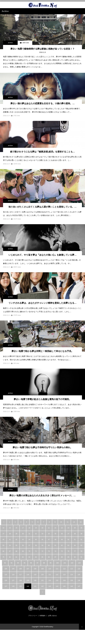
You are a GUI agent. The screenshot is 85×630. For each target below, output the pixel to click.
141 (35, 586)
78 (81, 551)
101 (64, 563)
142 (42, 586)
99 (50, 563)
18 (29, 528)
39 (81, 534)
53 (3, 545)
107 (28, 569)
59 (42, 545)
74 (55, 551)
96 (31, 563)
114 (79, 569)
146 (71, 586)
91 (81, 557)
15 (10, 528)
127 (13, 580)
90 (75, 557)
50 (68, 539)
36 (62, 534)
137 (6, 586)
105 (13, 569)
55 (16, 545)
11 (67, 522)
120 (42, 574)
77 (75, 551)
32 (36, 534)
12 (74, 522)
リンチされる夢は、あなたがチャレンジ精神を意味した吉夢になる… (42, 303)
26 (81, 528)
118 (28, 574)
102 (72, 563)
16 (16, 528)
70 (29, 551)
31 (29, 534)
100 (57, 563)
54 (10, 545)
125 (79, 574)
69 (23, 551)
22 (55, 528)
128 (20, 580)
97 (37, 563)
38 (75, 534)
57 (29, 545)
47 (49, 539)
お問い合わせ (52, 615)
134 (64, 580)
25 (75, 528)
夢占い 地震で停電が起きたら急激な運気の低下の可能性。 (42, 399)
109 (42, 569)
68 (16, 551)
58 (36, 545)
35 (55, 534)
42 (16, 539)
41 (10, 539)
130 (35, 580)
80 (10, 557)
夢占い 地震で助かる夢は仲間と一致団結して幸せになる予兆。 (43, 351)
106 (20, 569)
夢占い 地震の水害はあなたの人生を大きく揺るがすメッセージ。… (42, 495)
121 (49, 574)
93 (11, 563)
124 (71, 574)
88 (62, 557)
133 (57, 580)
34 (49, 534)
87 (55, 557)
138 (13, 586)
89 (68, 557)
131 (42, 580)
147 (79, 586)
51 (75, 539)
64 (75, 545)
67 (10, 551)
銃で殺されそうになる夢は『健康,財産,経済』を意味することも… (42, 151)
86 (49, 557)
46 (42, 539)
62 (62, 545)
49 (62, 539)
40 (3, 539)
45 (36, 539)
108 (35, 569)
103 (79, 563)
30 (23, 534)
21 (49, 528)
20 (42, 528)
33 (42, 534)
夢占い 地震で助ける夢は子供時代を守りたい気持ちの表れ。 (42, 447)
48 (55, 539)
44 (29, 539)
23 (62, 528)
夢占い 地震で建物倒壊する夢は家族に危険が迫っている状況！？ (42, 49)
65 (81, 545)
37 (68, 534)
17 (23, 528)
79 (3, 557)
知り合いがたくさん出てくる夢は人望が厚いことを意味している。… (42, 207)
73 (49, 551)
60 (49, 545)
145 (64, 586)
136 (79, 580)
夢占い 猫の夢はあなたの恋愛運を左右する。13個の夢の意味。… (42, 103)
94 (18, 563)
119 (35, 574)
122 (57, 574)
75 (62, 551)
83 (29, 557)
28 (10, 534)
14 (3, 528)
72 (42, 551)
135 (71, 580)
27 (3, 534)
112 (64, 569)
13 (80, 522)
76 (68, 551)
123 (64, 574)
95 (24, 563)
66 (3, 551)
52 (81, 539)
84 (36, 557)
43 (23, 539)
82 (23, 557)
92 (5, 563)
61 (55, 545)
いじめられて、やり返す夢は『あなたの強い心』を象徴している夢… (42, 255)
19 (36, 528)
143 (49, 586)
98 (44, 563)
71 (36, 551)
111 (57, 569)
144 (57, 586)
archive (10, 43)
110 (49, 569)
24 (68, 528)
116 (13, 574)
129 (28, 580)
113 (71, 569)
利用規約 (42, 615)
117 (20, 574)
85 (42, 557)
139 (20, 586)
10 (61, 522)
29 (16, 534)
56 (23, 545)
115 (6, 574)
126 (6, 580)
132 (49, 580)
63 (68, 545)
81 (16, 557)
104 (6, 569)
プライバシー (32, 615)
